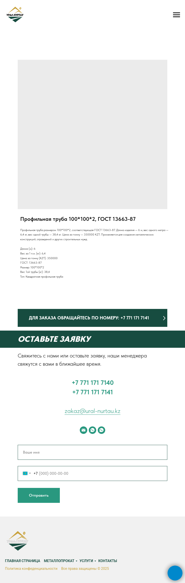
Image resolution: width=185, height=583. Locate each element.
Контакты (107, 561)
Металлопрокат (59, 561)
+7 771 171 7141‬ (92, 392)
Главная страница (22, 561)
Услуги (86, 561)
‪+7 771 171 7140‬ (93, 382)
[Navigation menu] (176, 14)
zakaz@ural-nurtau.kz (92, 410)
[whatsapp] (92, 430)
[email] (83, 430)
